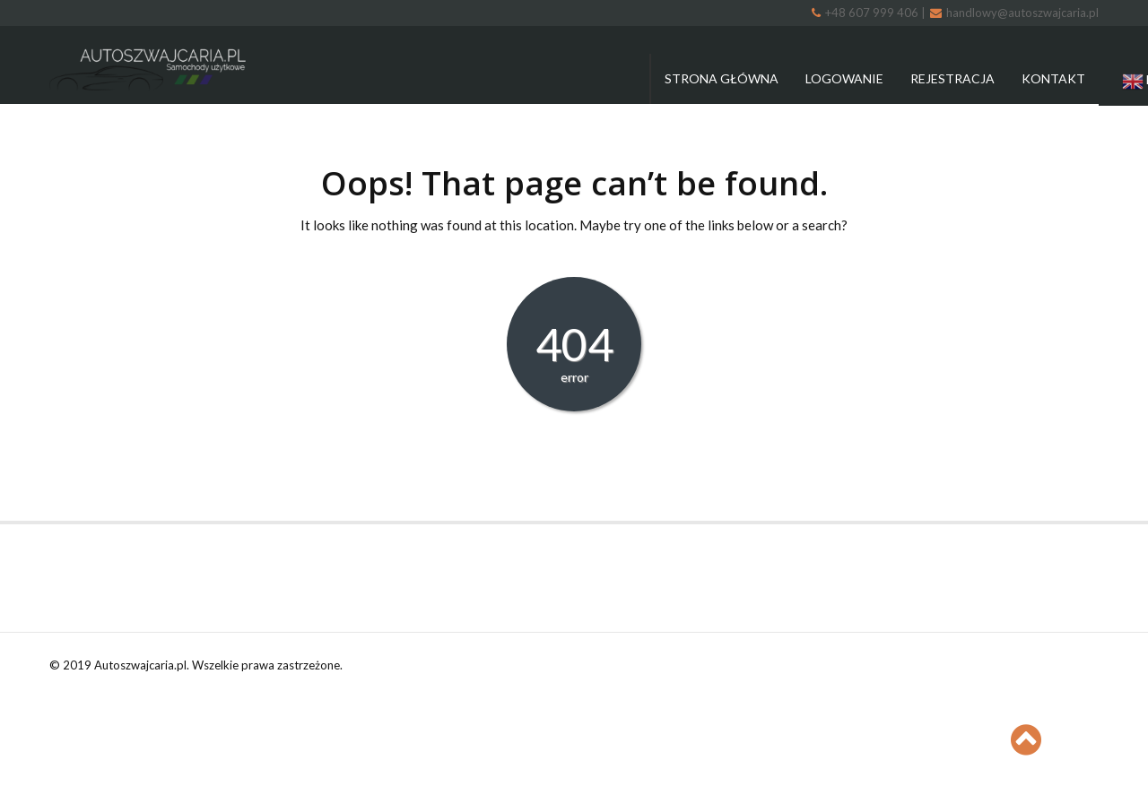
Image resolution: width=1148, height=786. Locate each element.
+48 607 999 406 (866, 12)
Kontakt (1053, 78)
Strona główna (721, 78)
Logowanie (844, 78)
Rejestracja (952, 78)
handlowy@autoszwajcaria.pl (1014, 12)
